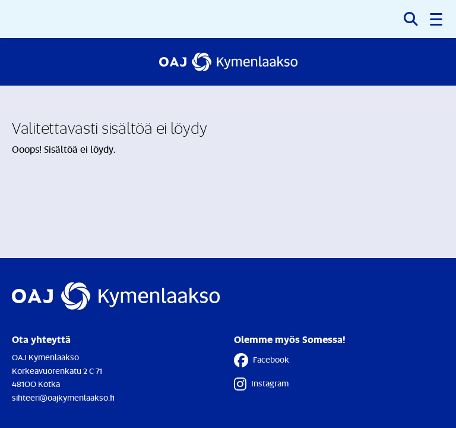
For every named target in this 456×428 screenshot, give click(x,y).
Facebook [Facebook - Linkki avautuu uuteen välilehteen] (261, 360)
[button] (437, 19)
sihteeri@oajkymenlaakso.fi (63, 397)
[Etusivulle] (228, 61)
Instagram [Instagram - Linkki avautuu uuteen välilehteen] (261, 384)
